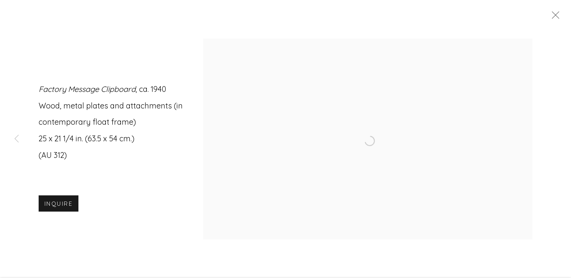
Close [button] (553, 17)
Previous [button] (16, 139)
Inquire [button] (58, 204)
